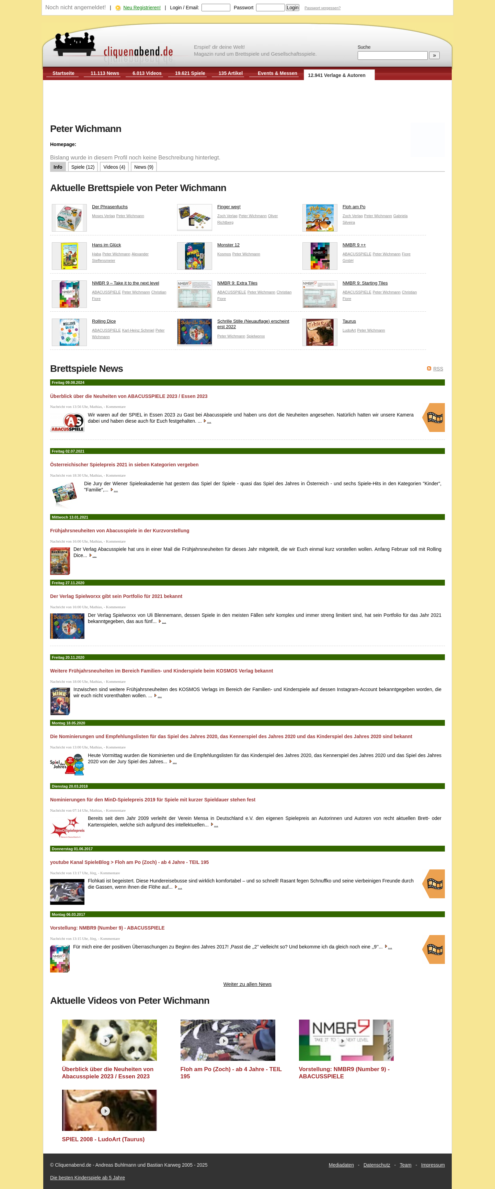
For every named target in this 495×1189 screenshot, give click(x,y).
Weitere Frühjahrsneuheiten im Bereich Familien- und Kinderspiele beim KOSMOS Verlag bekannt (161, 671)
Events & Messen (277, 73)
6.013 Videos (147, 73)
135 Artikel (231, 73)
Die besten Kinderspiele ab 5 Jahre (87, 1177)
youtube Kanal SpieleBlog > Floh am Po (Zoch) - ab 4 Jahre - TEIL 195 (129, 862)
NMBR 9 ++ (334, 246)
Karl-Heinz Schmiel (138, 330)
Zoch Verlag (227, 216)
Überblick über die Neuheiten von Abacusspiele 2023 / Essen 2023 (108, 1073)
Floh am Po (333, 208)
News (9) (143, 167)
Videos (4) (114, 167)
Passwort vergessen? (322, 8)
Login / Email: (184, 7)
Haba (96, 254)
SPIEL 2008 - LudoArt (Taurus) (103, 1139)
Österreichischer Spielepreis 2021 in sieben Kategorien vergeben (124, 464)
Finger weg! (209, 208)
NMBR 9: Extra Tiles (217, 284)
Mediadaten (341, 1165)
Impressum (433, 1165)
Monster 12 (208, 246)
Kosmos (224, 254)
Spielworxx (255, 336)
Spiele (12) (83, 167)
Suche (364, 47)
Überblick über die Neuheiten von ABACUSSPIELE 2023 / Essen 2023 (129, 396)
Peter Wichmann (130, 216)
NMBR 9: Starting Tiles (345, 284)
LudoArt (349, 330)
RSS (438, 368)
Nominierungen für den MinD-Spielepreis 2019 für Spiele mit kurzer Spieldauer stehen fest (152, 799)
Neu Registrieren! (142, 7)
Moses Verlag (103, 216)
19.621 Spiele (190, 73)
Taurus (329, 323)
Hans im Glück (86, 246)
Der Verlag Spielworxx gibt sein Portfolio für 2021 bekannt (116, 596)
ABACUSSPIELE (357, 254)
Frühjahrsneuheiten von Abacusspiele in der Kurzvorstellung (119, 530)
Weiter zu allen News (247, 984)
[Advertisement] (247, 102)
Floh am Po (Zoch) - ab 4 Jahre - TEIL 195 (231, 1073)
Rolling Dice (84, 323)
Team (406, 1165)
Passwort (244, 7)
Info (58, 167)
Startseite (63, 73)
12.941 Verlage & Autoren (337, 75)
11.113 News (105, 73)
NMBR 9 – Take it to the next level (105, 284)
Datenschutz (377, 1165)
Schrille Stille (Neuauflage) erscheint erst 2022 (233, 326)
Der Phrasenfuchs (90, 208)
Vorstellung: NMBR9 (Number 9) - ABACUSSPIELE (107, 928)
